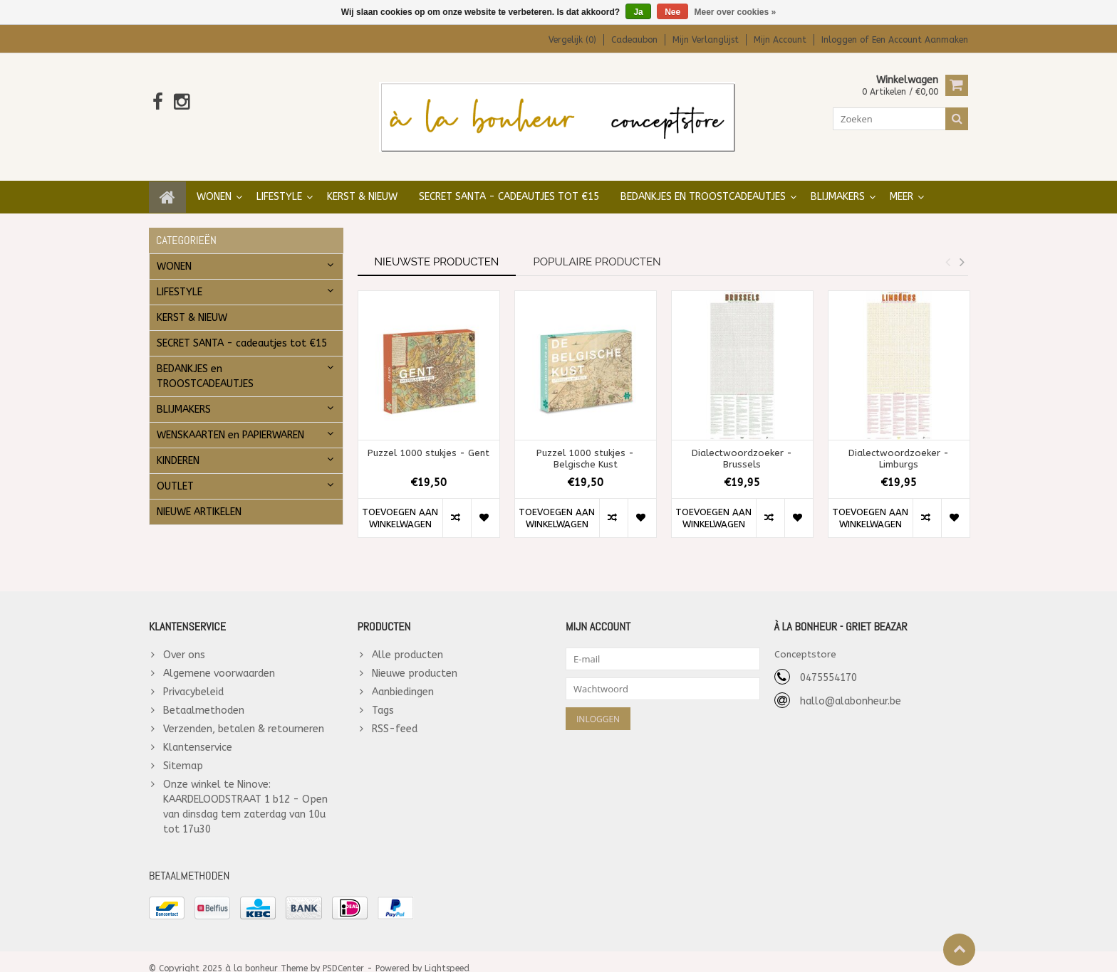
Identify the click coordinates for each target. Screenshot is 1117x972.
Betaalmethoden (203, 696)
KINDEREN (178, 446)
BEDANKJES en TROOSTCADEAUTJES (703, 182)
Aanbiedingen (403, 678)
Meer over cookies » (735, 12)
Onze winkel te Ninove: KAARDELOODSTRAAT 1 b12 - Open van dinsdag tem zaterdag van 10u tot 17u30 (245, 792)
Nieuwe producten (414, 659)
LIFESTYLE (279, 182)
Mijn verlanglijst (705, 40)
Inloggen (840, 40)
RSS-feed (394, 715)
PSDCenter (343, 955)
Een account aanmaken (920, 40)
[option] (428, 407)
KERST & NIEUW (362, 182)
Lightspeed (447, 955)
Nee (672, 12)
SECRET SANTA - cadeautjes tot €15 (509, 182)
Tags (383, 696)
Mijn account (780, 40)
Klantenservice (197, 733)
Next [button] (961, 248)
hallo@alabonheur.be (850, 687)
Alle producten (407, 641)
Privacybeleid (193, 678)
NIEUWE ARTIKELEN (199, 498)
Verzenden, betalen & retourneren (243, 715)
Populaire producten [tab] (596, 247)
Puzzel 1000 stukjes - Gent (428, 438)
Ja (638, 12)
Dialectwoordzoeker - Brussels (742, 444)
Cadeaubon (634, 40)
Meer (901, 182)
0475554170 (828, 663)
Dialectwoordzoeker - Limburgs (898, 444)
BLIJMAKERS (838, 182)
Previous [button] (947, 248)
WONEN (214, 182)
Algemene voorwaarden (219, 659)
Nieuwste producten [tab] (437, 247)
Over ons (184, 641)
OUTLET (175, 472)
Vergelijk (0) (572, 40)
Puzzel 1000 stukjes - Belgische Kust (585, 444)
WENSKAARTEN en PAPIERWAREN (230, 421)
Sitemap (183, 752)
